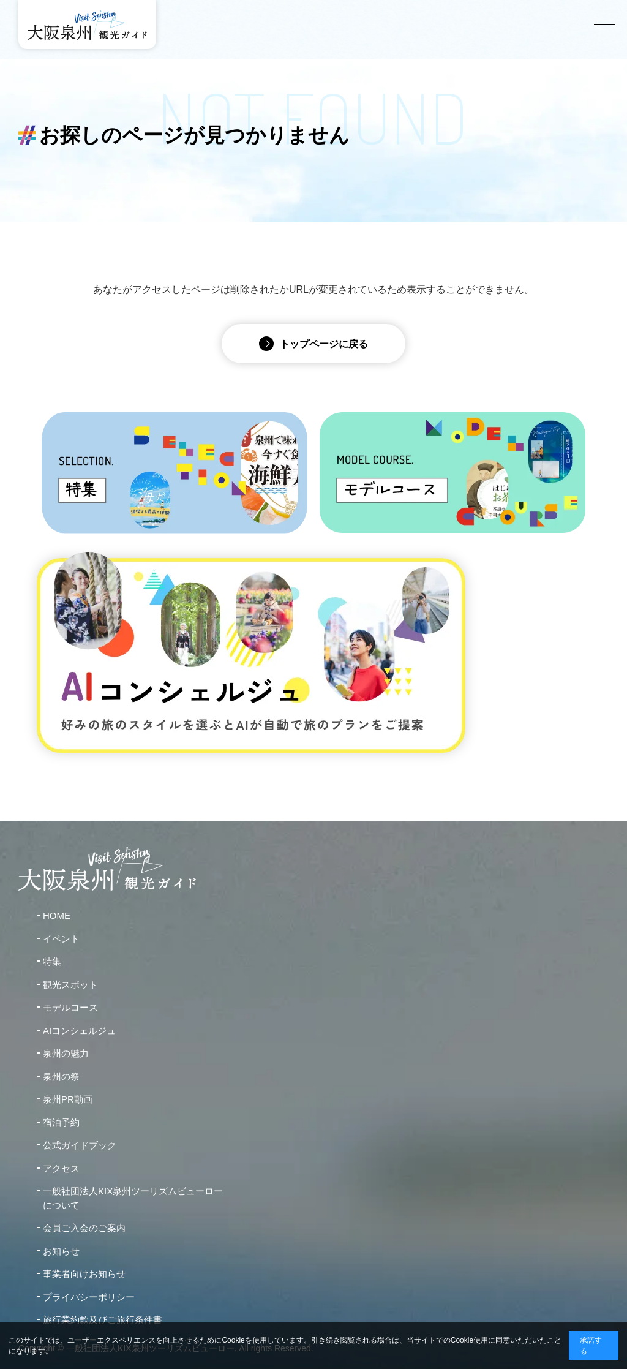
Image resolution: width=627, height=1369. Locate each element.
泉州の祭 (61, 1076)
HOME (56, 915)
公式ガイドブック (79, 1145)
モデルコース (70, 1007)
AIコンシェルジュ (79, 1030)
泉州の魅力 (66, 1053)
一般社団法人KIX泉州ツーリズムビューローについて (133, 1198)
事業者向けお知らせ (84, 1274)
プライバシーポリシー (89, 1297)
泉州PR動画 (67, 1099)
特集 (52, 961)
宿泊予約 (61, 1122)
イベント (61, 938)
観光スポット (70, 984)
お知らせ (61, 1251)
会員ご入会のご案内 (84, 1228)
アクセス (61, 1168)
